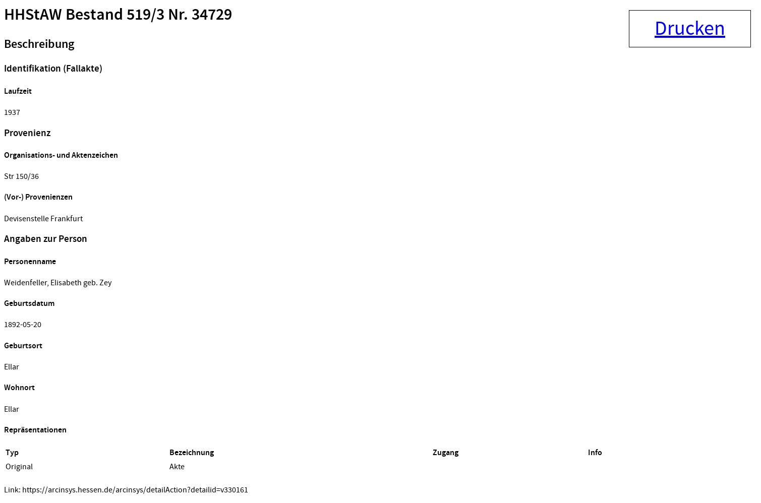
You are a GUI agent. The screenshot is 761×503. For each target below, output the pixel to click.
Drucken (690, 29)
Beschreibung (39, 44)
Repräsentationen (35, 430)
